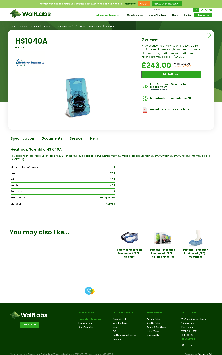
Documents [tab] (52, 138)
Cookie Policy (153, 323)
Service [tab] (76, 138)
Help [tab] (94, 138)
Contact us (188, 339)
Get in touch (188, 312)
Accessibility (153, 335)
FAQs (115, 331)
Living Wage (153, 331)
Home (13, 26)
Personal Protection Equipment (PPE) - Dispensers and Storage (72, 26)
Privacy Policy (153, 319)
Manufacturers (135, 15)
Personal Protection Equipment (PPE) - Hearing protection (162, 253)
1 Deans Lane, (187, 323)
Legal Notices (155, 312)
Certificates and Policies (124, 335)
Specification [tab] (22, 138)
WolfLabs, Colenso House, (193, 319)
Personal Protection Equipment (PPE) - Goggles (129, 253)
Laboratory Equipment (108, 15)
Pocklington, (187, 327)
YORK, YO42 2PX (189, 331)
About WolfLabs (157, 15)
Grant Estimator (85, 327)
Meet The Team (120, 323)
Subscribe (30, 324)
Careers (117, 339)
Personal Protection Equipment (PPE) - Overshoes (195, 253)
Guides (187, 15)
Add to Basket (171, 74)
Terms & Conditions (156, 327)
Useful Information (124, 312)
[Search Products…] (172, 10)
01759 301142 (187, 335)
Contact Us (203, 15)
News (175, 15)
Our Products (86, 312)
